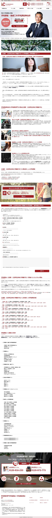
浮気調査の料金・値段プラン (8, 364)
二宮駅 (8, 293)
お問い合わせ (6, 448)
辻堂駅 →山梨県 (5, 307)
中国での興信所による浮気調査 (9, 409)
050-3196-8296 (6, 501)
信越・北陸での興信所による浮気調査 (10, 405)
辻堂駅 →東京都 (5, 306)
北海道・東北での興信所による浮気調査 (10, 402)
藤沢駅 (38, 292)
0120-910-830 (10, 500)
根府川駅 (28, 293)
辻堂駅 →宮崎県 (36, 327)
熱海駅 (38, 293)
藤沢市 (31, 291)
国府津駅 (11, 293)
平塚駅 (3, 293)
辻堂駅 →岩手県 (17, 302)
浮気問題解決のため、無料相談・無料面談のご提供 (12, 367)
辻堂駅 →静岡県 (17, 313)
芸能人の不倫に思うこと (8, 428)
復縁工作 (32, 337)
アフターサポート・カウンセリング (9, 374)
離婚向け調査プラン (7, 381)
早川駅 (25, 293)
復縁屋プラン (6, 384)
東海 (3, 312)
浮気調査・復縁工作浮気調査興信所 (9, 342)
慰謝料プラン (6, 386)
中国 (3, 319)
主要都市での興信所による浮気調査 (9, 413)
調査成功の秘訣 (6, 348)
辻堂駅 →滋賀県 (24, 316)
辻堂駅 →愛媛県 (17, 323)
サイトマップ (32, 502)
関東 (3, 305)
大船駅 (33, 292)
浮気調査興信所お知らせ (7, 435)
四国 (3, 322)
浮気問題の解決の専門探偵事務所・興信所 (17, 0)
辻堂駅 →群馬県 (43, 306)
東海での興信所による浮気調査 (9, 406)
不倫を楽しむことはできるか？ (9, 426)
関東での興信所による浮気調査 (9, 403)
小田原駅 (19, 293)
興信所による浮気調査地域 (8, 399)
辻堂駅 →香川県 (11, 323)
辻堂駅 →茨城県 (31, 306)
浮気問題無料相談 (7, 355)
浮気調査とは (5, 351)
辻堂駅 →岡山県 (17, 320)
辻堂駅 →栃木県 (37, 306)
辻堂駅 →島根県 (11, 320)
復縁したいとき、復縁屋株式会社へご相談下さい (29, 336)
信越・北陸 (5, 308)
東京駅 (2, 292)
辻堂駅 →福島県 (43, 302)
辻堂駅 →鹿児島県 (43, 327)
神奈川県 (28, 291)
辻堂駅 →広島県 (24, 320)
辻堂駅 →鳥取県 (5, 320)
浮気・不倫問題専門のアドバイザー (9, 393)
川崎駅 (18, 292)
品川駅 (13, 292)
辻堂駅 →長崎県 (17, 327)
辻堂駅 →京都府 (17, 316)
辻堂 (33, 291)
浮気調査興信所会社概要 (8, 445)
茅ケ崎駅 (46, 292)
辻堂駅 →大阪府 (5, 316)
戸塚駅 (28, 292)
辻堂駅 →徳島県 (5, 323)
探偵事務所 (14, 87)
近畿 (3, 315)
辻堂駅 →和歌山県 (36, 316)
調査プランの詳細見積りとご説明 (9, 368)
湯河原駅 (34, 293)
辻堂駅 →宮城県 (24, 302)
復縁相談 (28, 337)
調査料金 (41, 497)
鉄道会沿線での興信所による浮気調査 (10, 415)
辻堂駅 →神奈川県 (11, 306)
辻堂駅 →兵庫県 (11, 316)
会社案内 (31, 497)
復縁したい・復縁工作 (43, 502)
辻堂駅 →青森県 (11, 302)
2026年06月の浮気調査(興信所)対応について (11, 438)
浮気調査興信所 (38, 0)
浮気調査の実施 (6, 371)
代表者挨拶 (6, 447)
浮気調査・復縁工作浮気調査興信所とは (10, 345)
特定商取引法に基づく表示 (44, 500)
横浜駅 (23, 292)
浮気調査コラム (6, 421)
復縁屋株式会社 (38, 161)
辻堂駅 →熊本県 (24, 327)
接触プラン (6, 383)
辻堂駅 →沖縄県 (5, 328)
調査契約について (7, 370)
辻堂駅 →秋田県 (30, 302)
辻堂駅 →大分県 (30, 327)
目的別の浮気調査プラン (7, 377)
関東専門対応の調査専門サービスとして (10, 357)
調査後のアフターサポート (8, 358)
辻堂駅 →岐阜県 (11, 313)
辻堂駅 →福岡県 (5, 327)
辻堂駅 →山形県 (36, 302)
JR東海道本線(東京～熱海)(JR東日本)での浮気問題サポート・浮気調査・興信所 (14, 291)
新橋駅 (8, 292)
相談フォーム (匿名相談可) (32, 194)
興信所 (10, 87)
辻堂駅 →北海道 (5, 302)
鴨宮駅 (17, 293)
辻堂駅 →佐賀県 (11, 327)
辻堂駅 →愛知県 (5, 313)
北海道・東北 (5, 301)
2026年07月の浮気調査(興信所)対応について (11, 439)
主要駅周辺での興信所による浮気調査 (10, 416)
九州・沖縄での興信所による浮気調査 (10, 412)
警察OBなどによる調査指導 (8, 396)
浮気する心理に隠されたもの (8, 425)
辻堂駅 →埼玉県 (18, 306)
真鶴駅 (31, 293)
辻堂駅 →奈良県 (30, 316)
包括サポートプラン (7, 380)
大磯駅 (5, 293)
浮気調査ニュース (7, 429)
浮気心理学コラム (7, 432)
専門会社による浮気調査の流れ (9, 354)
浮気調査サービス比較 (7, 361)
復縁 (46, 284)
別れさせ (32, 284)
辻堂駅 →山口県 (30, 320)
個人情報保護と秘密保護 (33, 500)
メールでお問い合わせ (26, 483)
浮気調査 (42, 115)
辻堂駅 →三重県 (24, 313)
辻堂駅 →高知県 (24, 323)
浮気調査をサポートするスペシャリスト (10, 389)
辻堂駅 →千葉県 (24, 306)
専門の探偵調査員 (7, 392)
